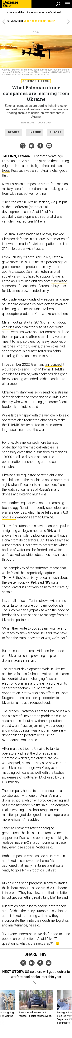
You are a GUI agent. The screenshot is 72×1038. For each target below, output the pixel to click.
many (59, 452)
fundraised (59, 281)
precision (9, 517)
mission (35, 356)
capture (49, 573)
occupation (47, 244)
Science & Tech (36, 81)
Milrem (48, 309)
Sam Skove (27, 122)
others (63, 314)
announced (53, 364)
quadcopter (46, 698)
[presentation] (3, 1007)
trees (6, 170)
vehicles (8, 327)
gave (5, 262)
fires (45, 166)
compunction (12, 462)
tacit (48, 833)
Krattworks (42, 314)
